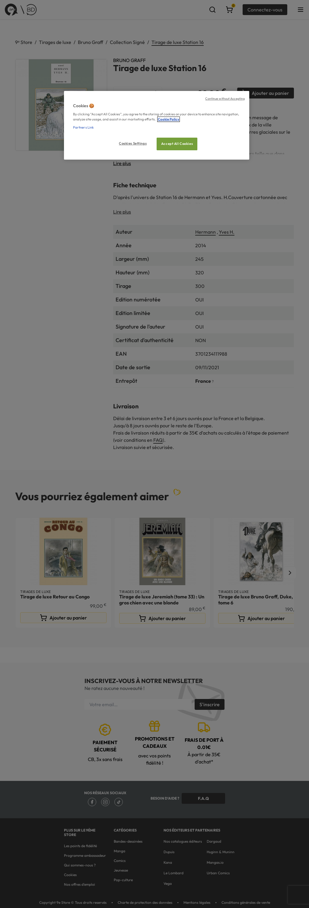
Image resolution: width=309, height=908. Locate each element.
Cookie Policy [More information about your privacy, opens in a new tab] (168, 119)
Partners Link (83, 127)
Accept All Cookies (177, 144)
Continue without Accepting (225, 98)
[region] (156, 125)
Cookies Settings (133, 143)
